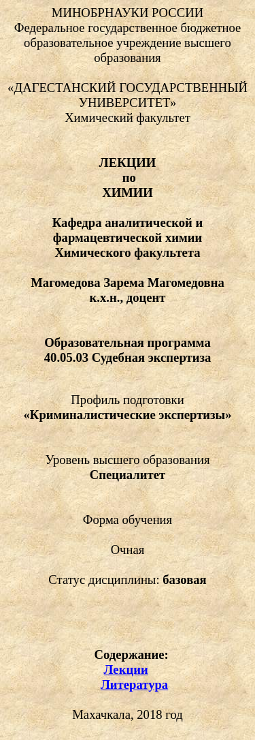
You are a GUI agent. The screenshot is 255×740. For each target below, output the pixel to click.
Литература (134, 684)
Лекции (126, 669)
